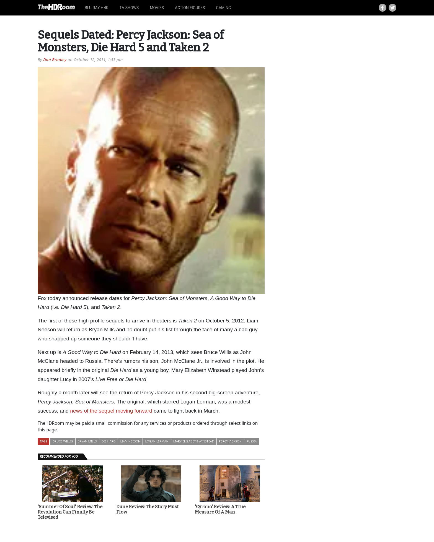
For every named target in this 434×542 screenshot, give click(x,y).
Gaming (223, 8)
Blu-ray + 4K (96, 8)
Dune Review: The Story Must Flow (147, 509)
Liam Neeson (130, 441)
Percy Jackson (230, 441)
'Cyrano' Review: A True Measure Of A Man (220, 509)
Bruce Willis (63, 441)
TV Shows (129, 8)
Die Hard (109, 441)
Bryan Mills (87, 441)
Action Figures (190, 8)
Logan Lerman (156, 441)
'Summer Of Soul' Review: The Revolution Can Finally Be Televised (70, 512)
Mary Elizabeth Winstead (193, 441)
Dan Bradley (54, 59)
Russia (251, 441)
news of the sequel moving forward (111, 411)
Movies (157, 8)
